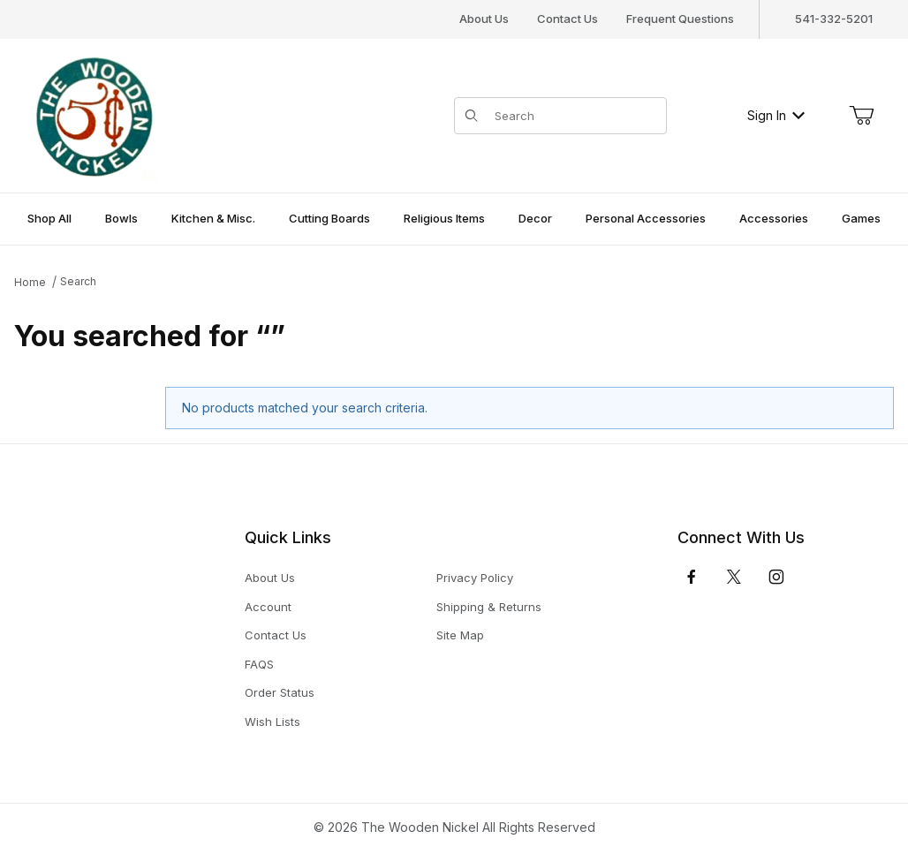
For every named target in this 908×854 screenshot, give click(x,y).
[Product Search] (575, 115)
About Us (484, 18)
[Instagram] (776, 577)
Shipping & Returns (488, 607)
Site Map (460, 635)
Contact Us (567, 18)
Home (30, 282)
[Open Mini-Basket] (861, 115)
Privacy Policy (474, 578)
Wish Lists (272, 721)
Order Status (279, 692)
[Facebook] (691, 577)
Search (78, 281)
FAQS (259, 664)
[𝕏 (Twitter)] (734, 577)
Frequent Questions (680, 18)
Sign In (776, 115)
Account (268, 607)
